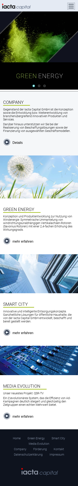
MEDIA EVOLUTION (21, 386)
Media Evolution (39, 443)
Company (20, 449)
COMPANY (13, 102)
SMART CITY (15, 304)
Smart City (58, 438)
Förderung (40, 449)
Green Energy (36, 438)
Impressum (57, 454)
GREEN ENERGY (18, 209)
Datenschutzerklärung (28, 454)
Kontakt (59, 449)
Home (17, 438)
